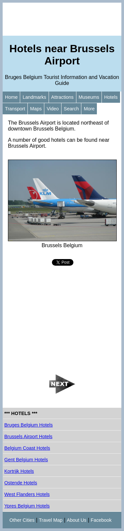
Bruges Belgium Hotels (28, 425)
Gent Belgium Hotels (26, 459)
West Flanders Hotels (27, 494)
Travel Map (50, 520)
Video (53, 108)
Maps (36, 108)
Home (11, 97)
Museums (89, 97)
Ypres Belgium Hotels (27, 506)
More (89, 108)
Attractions (62, 97)
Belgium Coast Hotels (27, 448)
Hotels (111, 97)
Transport (15, 108)
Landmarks (34, 97)
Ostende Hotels (20, 482)
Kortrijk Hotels (19, 471)
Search (71, 108)
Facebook (101, 520)
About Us (76, 520)
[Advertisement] (62, 19)
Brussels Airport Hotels (28, 436)
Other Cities (22, 520)
